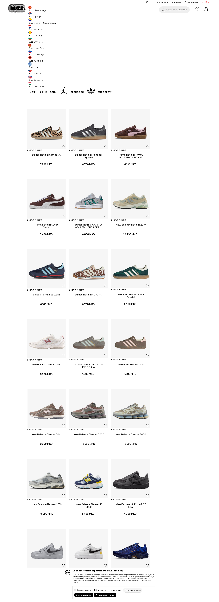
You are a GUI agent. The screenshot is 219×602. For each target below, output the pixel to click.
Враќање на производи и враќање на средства (71, 550)
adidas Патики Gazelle (130, 315)
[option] (109, 18)
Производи (50, 22)
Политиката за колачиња (102, 560)
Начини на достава (68, 544)
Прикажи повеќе (109, 488)
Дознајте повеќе (163, 36)
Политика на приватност (102, 549)
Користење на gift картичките (99, 565)
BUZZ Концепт (128, 538)
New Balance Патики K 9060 (172, 386)
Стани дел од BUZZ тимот (134, 558)
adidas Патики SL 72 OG (130, 245)
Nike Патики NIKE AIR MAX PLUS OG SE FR (172, 456)
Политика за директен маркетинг (101, 554)
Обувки (60, 22)
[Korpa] (207, 10)
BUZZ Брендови (129, 542)
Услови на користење (101, 538)
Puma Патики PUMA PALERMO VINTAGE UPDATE (89, 178)
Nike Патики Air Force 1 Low (88, 454)
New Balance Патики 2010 (47, 245)
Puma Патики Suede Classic (130, 176)
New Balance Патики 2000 (46, 384)
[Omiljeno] (198, 10)
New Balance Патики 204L (46, 315)
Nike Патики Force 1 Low (130, 454)
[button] (174, 9)
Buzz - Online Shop (35, 22)
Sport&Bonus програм (132, 554)
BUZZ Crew (127, 546)
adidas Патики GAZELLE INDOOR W (88, 316)
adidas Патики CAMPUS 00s (130, 107)
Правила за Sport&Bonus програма (102, 543)
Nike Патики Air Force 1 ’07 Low (47, 456)
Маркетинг (116, 590)
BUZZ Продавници (131, 550)
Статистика (100, 590)
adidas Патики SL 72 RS (88, 245)
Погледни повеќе (117, 18)
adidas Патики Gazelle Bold (46, 105)
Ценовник (98, 18)
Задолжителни (84, 590)
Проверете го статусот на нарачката (40, 543)
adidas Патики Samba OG (172, 105)
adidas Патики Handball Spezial (46, 176)
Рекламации (65, 559)
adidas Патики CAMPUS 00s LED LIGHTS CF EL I (172, 176)
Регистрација (191, 2)
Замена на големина (69, 555)
